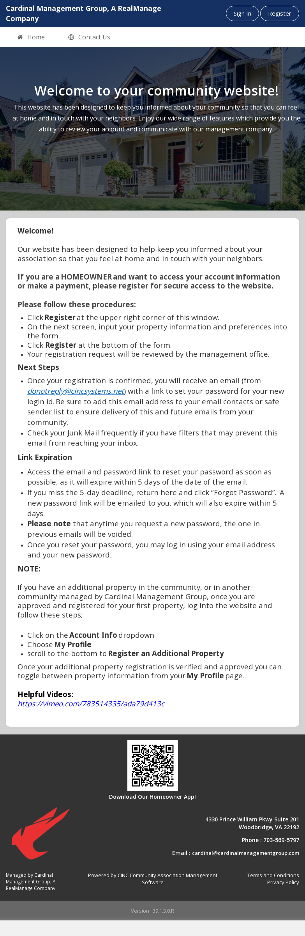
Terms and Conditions (273, 875)
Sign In (242, 13)
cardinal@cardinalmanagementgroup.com (245, 852)
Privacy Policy (283, 882)
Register (279, 13)
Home (31, 37)
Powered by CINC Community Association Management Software (152, 879)
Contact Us (89, 37)
